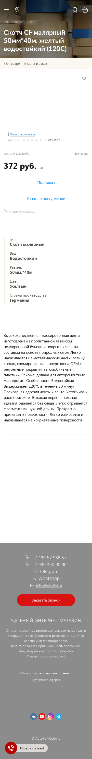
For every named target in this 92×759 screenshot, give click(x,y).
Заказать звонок (46, 599)
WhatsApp (49, 578)
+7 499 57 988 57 (48, 557)
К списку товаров (22, 211)
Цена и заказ (37, 63)
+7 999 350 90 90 (48, 564)
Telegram (48, 571)
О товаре (13, 63)
